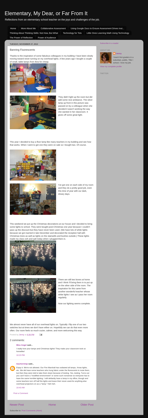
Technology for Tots (72, 33)
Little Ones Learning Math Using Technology (108, 33)
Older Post (87, 404)
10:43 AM (20, 388)
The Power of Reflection (21, 37)
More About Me (28, 28)
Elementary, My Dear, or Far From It (46, 13)
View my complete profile (111, 66)
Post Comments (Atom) (32, 410)
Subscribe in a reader (109, 43)
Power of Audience (47, 37)
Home (13, 28)
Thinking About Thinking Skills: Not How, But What (34, 33)
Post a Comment (20, 393)
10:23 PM (20, 355)
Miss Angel (21, 345)
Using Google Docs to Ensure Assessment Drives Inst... (97, 28)
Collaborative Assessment (53, 28)
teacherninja (22, 364)
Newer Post (17, 404)
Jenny (119, 53)
